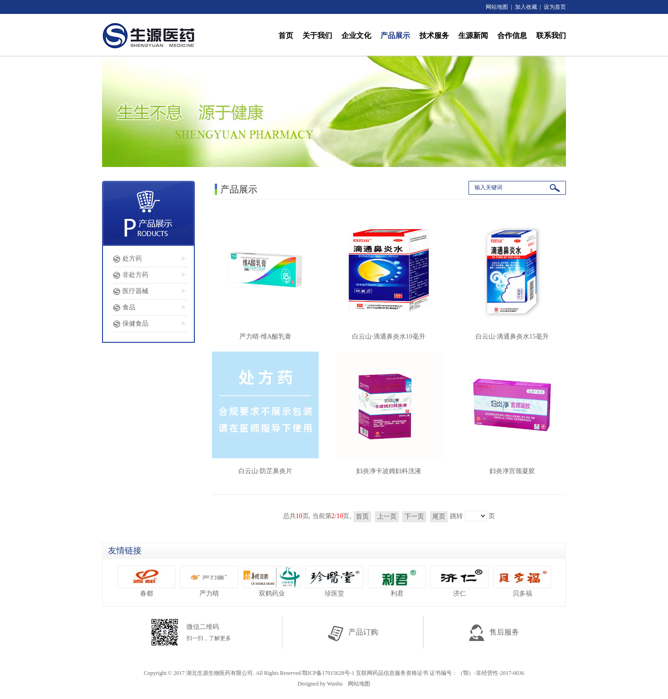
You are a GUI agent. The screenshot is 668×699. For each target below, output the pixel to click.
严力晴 (209, 581)
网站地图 (497, 7)
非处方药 (135, 274)
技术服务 (434, 35)
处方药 (132, 258)
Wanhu (335, 683)
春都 (146, 581)
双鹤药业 (272, 581)
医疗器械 (135, 291)
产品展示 (395, 35)
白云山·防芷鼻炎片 (265, 413)
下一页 (414, 516)
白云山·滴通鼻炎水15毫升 (512, 278)
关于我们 (317, 35)
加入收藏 (526, 7)
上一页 (387, 516)
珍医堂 (334, 581)
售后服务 (494, 632)
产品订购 (353, 632)
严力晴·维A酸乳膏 (265, 278)
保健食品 (135, 323)
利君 (397, 581)
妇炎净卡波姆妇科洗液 (388, 413)
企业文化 (356, 35)
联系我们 (551, 35)
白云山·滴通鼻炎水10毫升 (388, 278)
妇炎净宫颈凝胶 (512, 413)
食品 (128, 307)
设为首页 (555, 7)
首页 (285, 35)
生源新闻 (473, 35)
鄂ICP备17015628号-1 (328, 673)
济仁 (459, 581)
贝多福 (522, 581)
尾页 (438, 516)
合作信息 (512, 35)
